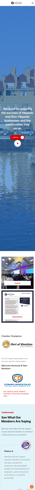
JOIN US (18, 137)
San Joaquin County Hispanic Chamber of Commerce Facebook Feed (16, 394)
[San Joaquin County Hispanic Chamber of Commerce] (16, 3)
